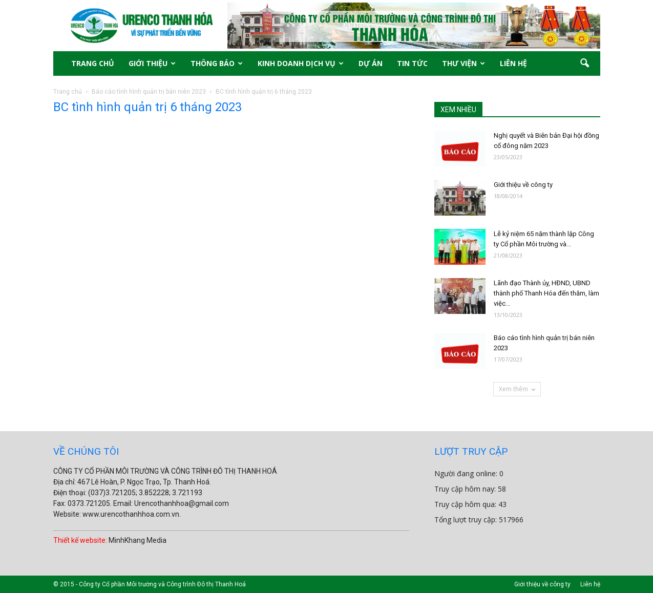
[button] (585, 63)
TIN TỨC (412, 63)
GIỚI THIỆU (152, 63)
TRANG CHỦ (92, 63)
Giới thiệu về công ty (523, 184)
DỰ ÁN (371, 63)
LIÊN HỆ (513, 63)
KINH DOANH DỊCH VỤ (301, 63)
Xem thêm (517, 389)
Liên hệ (590, 584)
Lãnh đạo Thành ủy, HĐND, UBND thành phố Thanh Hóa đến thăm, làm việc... (546, 293)
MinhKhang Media (137, 540)
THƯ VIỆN (463, 63)
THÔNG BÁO (217, 63)
